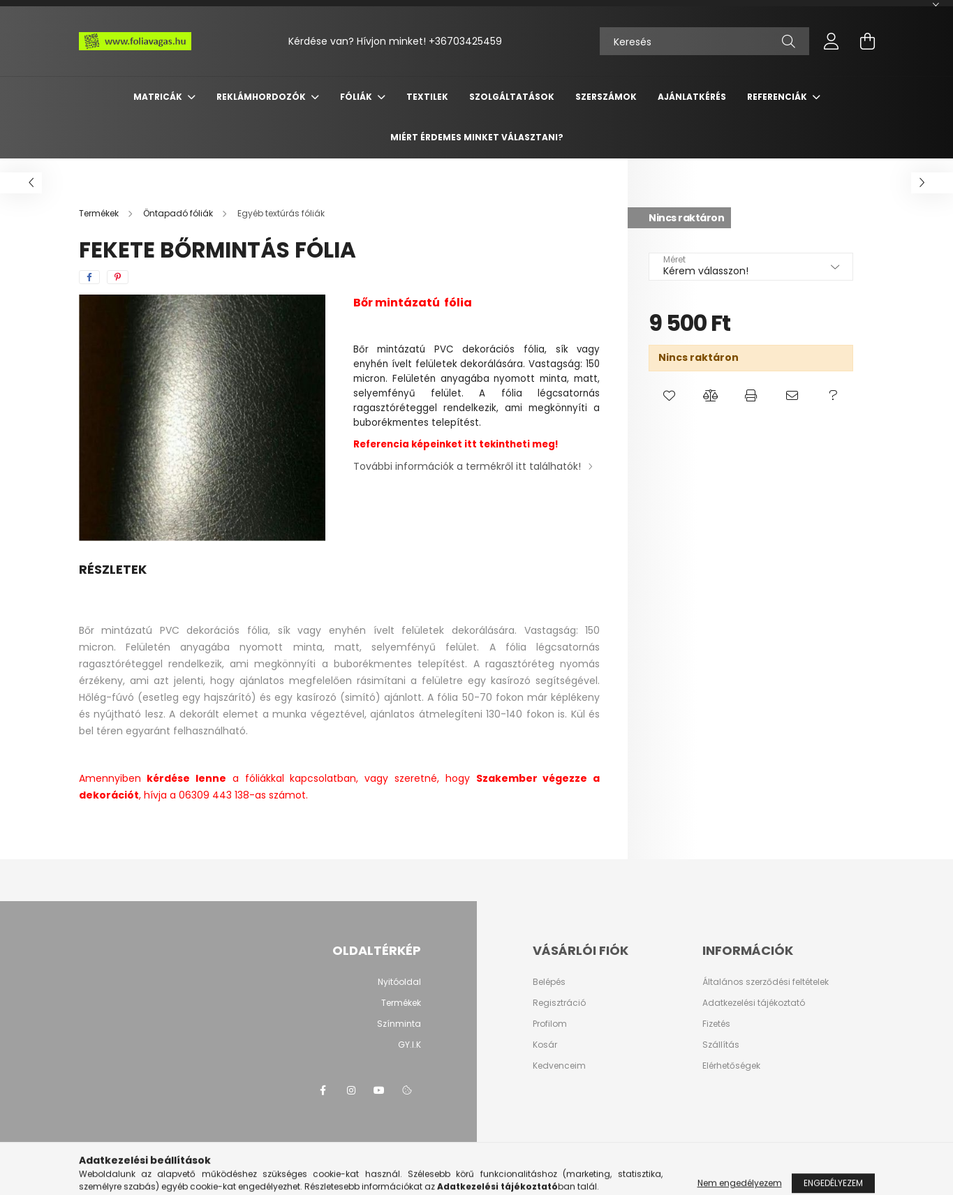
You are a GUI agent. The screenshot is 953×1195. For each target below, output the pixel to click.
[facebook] (89, 277)
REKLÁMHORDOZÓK (262, 97)
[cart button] (868, 41)
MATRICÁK (158, 97)
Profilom (550, 1024)
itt (471, 444)
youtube (379, 1090)
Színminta (399, 1024)
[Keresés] (704, 41)
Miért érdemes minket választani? (476, 137)
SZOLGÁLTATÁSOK (511, 97)
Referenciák (778, 97)
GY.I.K (409, 1045)
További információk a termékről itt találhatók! (467, 466)
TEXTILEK (427, 97)
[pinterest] (117, 277)
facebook (323, 1090)
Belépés (549, 982)
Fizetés (716, 1024)
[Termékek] (100, 213)
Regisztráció (559, 1003)
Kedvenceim (559, 1066)
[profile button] (831, 41)
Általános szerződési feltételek (765, 982)
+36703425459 (465, 41)
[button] (669, 396)
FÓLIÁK (357, 97)
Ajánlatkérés (692, 97)
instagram (351, 1090)
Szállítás (720, 1045)
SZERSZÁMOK (606, 97)
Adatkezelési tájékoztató (753, 1003)
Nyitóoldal (399, 982)
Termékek (401, 1003)
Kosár (545, 1045)
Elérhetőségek (731, 1066)
